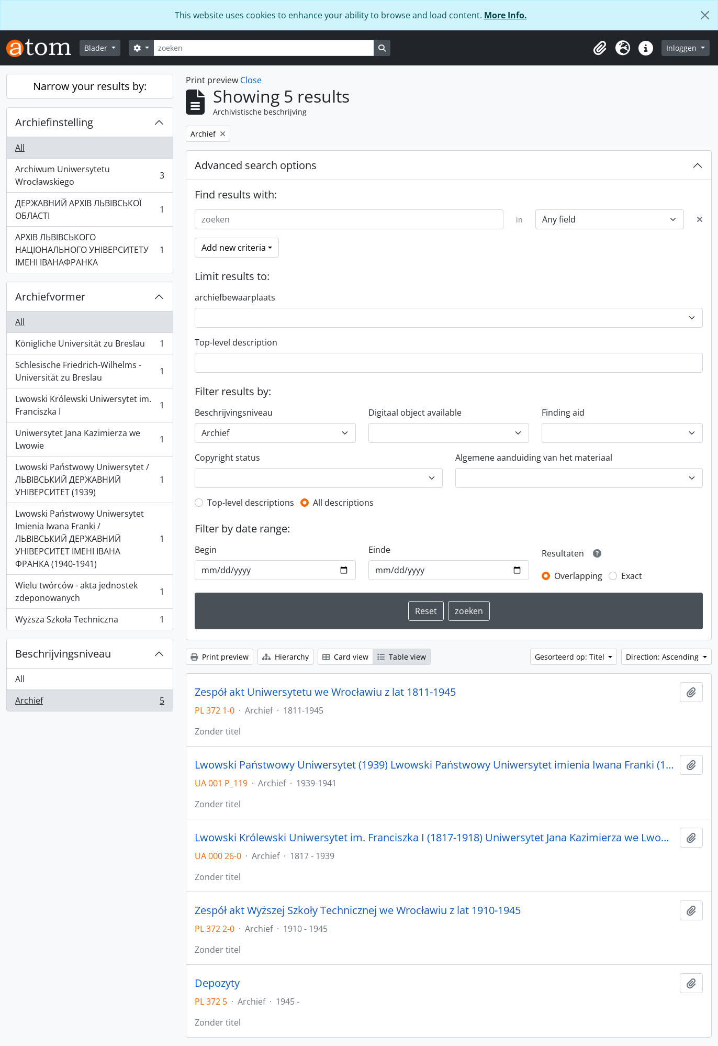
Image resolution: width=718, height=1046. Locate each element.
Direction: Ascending (663, 657)
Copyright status (227, 457)
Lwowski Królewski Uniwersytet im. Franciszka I (89, 405)
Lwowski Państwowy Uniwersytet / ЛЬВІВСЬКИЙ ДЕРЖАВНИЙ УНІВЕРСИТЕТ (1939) (89, 479)
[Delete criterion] (700, 219)
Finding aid (563, 412)
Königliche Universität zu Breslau (89, 345)
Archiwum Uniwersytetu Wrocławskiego (89, 175)
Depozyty (217, 983)
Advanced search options (256, 165)
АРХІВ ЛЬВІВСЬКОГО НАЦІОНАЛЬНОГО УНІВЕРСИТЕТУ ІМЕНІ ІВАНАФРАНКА (89, 249)
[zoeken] (263, 48)
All (20, 147)
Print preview (219, 657)
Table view (401, 657)
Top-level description (236, 342)
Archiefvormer (50, 297)
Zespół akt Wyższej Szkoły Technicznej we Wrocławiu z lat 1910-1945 (358, 910)
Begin (206, 549)
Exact (631, 576)
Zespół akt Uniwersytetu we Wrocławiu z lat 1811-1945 (325, 692)
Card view (345, 657)
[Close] (704, 15)
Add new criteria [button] (233, 247)
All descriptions (343, 502)
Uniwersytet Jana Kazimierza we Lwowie (89, 439)
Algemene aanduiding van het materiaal (533, 457)
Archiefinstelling (54, 122)
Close (251, 80)
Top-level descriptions (250, 502)
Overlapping (578, 576)
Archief (89, 702)
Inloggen (682, 48)
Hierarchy (285, 657)
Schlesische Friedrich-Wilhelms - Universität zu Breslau (89, 371)
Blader (96, 48)
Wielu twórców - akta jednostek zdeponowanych (89, 592)
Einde (379, 549)
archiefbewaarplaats (235, 297)
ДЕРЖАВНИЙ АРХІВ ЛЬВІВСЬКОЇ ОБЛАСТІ (89, 209)
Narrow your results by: (90, 86)
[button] (599, 48)
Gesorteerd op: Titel (571, 657)
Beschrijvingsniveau (63, 654)
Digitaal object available (415, 412)
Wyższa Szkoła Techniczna (89, 621)
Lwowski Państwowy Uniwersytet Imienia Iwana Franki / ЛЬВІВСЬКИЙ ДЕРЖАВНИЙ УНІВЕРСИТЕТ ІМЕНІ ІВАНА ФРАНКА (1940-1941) (89, 539)
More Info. (505, 15)
